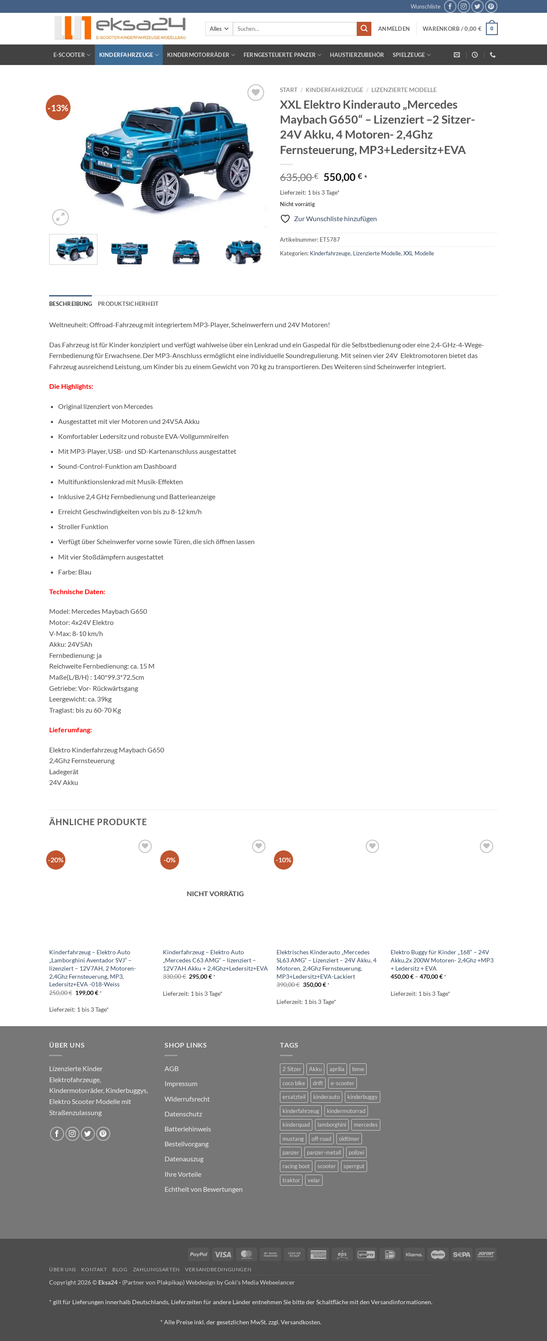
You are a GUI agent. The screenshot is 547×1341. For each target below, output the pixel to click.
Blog (119, 1269)
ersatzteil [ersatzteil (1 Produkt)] (294, 1096)
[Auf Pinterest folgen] (491, 6)
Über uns (62, 1269)
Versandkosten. (301, 1322)
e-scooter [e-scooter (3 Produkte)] (342, 1083)
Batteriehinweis (188, 1129)
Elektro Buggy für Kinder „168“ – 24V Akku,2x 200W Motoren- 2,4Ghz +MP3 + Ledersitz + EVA (442, 959)
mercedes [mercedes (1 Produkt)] (366, 1124)
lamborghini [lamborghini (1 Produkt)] (332, 1124)
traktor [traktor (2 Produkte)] (291, 1180)
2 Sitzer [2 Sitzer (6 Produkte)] (291, 1069)
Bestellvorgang (187, 1144)
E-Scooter (72, 55)
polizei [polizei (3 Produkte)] (356, 1152)
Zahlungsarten (156, 1269)
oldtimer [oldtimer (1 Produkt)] (349, 1138)
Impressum (181, 1083)
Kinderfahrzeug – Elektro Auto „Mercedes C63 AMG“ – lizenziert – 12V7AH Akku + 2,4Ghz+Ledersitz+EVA (215, 959)
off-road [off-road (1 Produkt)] (321, 1138)
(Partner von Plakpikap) (153, 1282)
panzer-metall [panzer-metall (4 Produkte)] (324, 1152)
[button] (394, 28)
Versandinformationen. (401, 1301)
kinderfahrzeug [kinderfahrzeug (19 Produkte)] (300, 1110)
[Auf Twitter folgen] (477, 6)
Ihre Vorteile (183, 1174)
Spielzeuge (412, 55)
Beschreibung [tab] (70, 303)
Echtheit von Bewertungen (204, 1189)
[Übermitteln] (364, 29)
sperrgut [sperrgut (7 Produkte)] (354, 1166)
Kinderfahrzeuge (129, 55)
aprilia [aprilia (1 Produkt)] (336, 1069)
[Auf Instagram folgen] (464, 6)
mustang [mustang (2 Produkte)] (293, 1138)
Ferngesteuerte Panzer (283, 55)
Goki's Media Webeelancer (259, 1282)
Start (288, 89)
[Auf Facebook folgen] (450, 6)
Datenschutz (183, 1114)
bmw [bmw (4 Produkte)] (358, 1069)
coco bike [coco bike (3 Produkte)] (293, 1083)
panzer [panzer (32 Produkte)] (290, 1152)
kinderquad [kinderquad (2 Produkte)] (296, 1124)
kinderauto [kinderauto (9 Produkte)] (326, 1096)
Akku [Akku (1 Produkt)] (315, 1069)
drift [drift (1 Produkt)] (318, 1083)
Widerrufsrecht (187, 1099)
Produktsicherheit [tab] (128, 303)
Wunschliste (426, 6)
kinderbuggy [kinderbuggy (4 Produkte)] (362, 1096)
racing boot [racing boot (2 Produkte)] (296, 1166)
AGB (172, 1068)
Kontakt (94, 1269)
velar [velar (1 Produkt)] (314, 1180)
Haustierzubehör (357, 54)
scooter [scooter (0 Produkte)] (327, 1166)
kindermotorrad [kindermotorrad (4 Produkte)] (346, 1110)
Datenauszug (184, 1159)
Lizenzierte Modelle (404, 89)
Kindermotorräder (201, 55)
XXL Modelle (418, 253)
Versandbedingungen (218, 1269)
